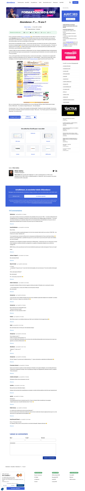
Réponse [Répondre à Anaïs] (12, 330)
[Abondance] (11, 2)
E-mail (27, 437)
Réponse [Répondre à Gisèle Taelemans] (12, 291)
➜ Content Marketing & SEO (67, 86)
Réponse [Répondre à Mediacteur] (12, 223)
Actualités (13, 466)
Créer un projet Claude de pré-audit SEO (68, 118)
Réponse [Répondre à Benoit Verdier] (12, 279)
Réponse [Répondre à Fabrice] (12, 321)
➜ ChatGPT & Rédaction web (67, 81)
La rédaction (36, 479)
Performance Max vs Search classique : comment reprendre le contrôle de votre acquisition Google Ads (70, 133)
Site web (43, 437)
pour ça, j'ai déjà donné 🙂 (26, 36)
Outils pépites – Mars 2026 (67, 144)
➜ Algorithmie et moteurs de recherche (68, 99)
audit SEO (65, 44)
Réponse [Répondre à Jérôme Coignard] (12, 260)
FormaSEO (72, 475)
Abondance (8, 466)
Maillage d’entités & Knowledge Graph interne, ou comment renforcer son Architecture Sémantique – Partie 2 (70, 139)
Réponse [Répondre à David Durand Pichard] (12, 425)
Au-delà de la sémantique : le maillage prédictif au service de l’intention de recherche (70, 123)
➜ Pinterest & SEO (65, 84)
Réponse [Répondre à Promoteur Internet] (12, 373)
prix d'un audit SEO (70, 42)
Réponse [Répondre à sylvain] (12, 404)
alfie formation (73, 479)
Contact (36, 481)
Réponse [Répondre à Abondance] (12, 353)
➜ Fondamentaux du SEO (66, 68)
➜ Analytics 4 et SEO (66, 94)
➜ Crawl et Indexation (66, 102)
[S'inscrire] (75, 2)
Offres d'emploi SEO (56, 475)
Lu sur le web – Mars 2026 (67, 148)
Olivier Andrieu (19, 171)
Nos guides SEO (55, 477)
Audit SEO (62, 2)
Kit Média (36, 477)
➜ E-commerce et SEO (66, 89)
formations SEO (75, 63)
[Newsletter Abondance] (16, 488)
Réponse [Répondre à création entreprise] (12, 381)
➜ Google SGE (65, 76)
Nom (11, 437)
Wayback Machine (34, 58)
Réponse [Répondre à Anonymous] (12, 301)
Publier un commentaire (30, 117)
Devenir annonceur (38, 475)
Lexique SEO (54, 481)
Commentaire (12, 443)
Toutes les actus (21, 2)
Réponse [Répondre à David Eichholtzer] (12, 251)
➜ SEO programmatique (66, 73)
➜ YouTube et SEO (65, 71)
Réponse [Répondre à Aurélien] (12, 392)
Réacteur (71, 477)
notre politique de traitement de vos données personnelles (42, 202)
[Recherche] (70, 2)
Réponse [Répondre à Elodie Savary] (12, 415)
